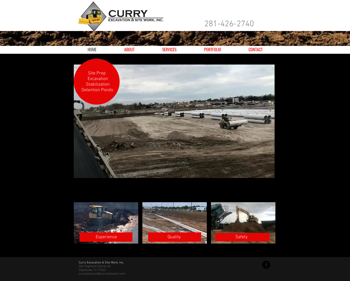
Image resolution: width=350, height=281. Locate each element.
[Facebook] (266, 265)
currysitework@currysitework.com (102, 274)
